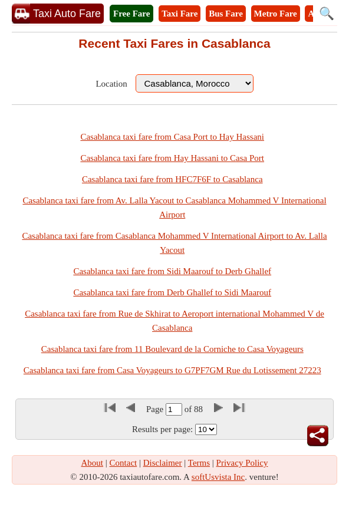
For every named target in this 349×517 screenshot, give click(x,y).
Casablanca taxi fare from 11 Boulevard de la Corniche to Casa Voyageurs (172, 349)
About (92, 462)
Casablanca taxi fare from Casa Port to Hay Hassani (172, 136)
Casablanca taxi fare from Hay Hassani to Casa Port (172, 158)
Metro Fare (275, 13)
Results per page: (162, 429)
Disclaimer (162, 462)
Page (156, 409)
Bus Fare (226, 13)
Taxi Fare (179, 13)
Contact (123, 462)
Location (111, 83)
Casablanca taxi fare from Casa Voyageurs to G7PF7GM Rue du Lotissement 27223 (172, 370)
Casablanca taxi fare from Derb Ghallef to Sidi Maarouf (172, 292)
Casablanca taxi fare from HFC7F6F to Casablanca (172, 179)
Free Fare (131, 13)
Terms (199, 462)
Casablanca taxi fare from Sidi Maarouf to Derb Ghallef (172, 271)
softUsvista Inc (218, 477)
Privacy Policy (242, 462)
